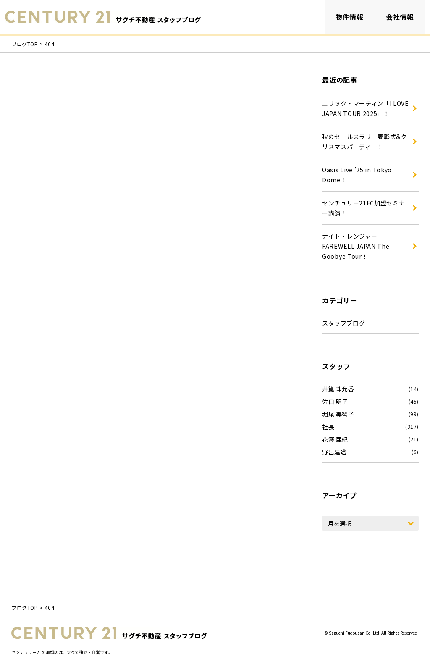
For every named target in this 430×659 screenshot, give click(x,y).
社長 (328, 426)
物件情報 (350, 17)
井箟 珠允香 (338, 389)
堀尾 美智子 (338, 414)
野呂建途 (334, 452)
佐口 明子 (335, 401)
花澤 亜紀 (335, 439)
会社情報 (400, 17)
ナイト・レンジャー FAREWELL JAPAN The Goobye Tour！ (356, 246)
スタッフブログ (343, 323)
